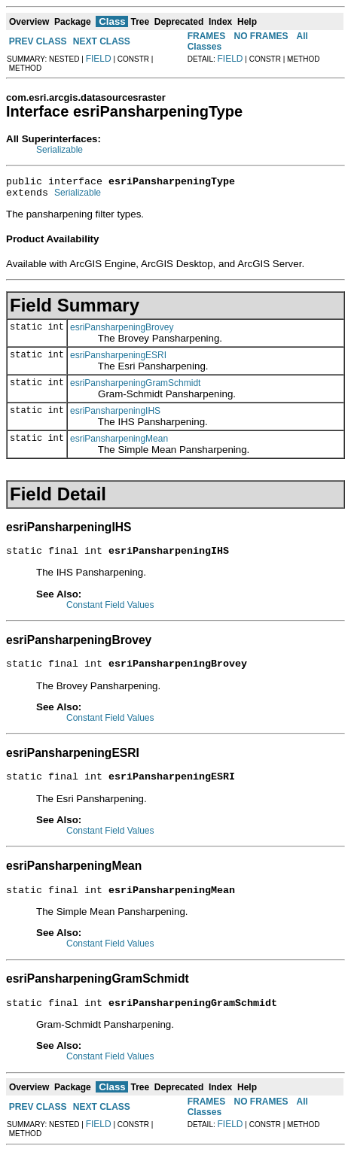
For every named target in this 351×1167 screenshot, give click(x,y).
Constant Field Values (110, 611)
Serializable (59, 149)
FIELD (98, 58)
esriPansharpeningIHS (115, 415)
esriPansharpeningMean (119, 443)
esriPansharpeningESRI (118, 359)
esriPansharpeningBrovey (121, 332)
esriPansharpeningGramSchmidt (135, 387)
